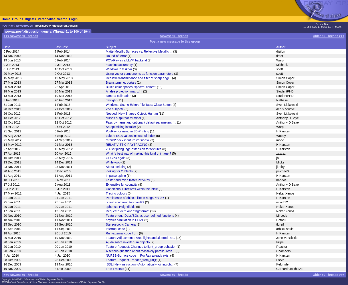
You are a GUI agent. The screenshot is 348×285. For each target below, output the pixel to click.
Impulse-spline (116, 175)
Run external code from (122, 233)
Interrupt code (115, 229)
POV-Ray (8, 25)
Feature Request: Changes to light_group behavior (141, 246)
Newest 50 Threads (174, 36)
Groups (17, 19)
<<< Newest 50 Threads (21, 36)
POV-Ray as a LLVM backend (126, 60)
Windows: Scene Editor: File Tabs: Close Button (139, 104)
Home (6, 19)
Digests (30, 19)
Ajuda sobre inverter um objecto (128, 242)
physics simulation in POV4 (125, 220)
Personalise (46, 19)
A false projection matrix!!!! (124, 91)
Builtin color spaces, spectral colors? (131, 87)
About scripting (116, 167)
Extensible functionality (121, 184)
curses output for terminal (123, 118)
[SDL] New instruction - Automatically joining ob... (140, 264)
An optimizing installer (121, 127)
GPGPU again (116, 158)
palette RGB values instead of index (130, 136)
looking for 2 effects (119, 171)
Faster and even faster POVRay (128, 180)
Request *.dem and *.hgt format (127, 211)
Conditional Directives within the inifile (132, 189)
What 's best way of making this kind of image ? (138, 153)
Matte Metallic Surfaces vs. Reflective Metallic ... (139, 51)
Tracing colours (116, 193)
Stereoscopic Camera (121, 224)
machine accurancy (119, 65)
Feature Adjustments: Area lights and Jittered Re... (140, 238)
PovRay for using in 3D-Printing (127, 131)
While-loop (113, 162)
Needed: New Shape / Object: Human (132, 113)
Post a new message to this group (175, 41)
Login (73, 19)
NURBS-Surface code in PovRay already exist (137, 255)
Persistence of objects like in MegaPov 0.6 (135, 198)
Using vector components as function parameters (139, 73)
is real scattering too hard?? (125, 202)
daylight (111, 100)
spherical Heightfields (120, 206)
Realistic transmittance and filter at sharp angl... (138, 78)
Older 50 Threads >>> (328, 36)
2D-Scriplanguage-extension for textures (134, 149)
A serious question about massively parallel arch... (140, 251)
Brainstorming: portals (121, 82)
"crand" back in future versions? (128, 140)
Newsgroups (24, 25)
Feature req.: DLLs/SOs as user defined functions (140, 215)
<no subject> (115, 109)
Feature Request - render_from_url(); (131, 260)
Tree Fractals (115, 269)
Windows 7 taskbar (119, 69)
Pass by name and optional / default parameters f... (141, 122)
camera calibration (118, 96)
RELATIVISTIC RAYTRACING (127, 144)
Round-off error (116, 56)
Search (62, 19)
